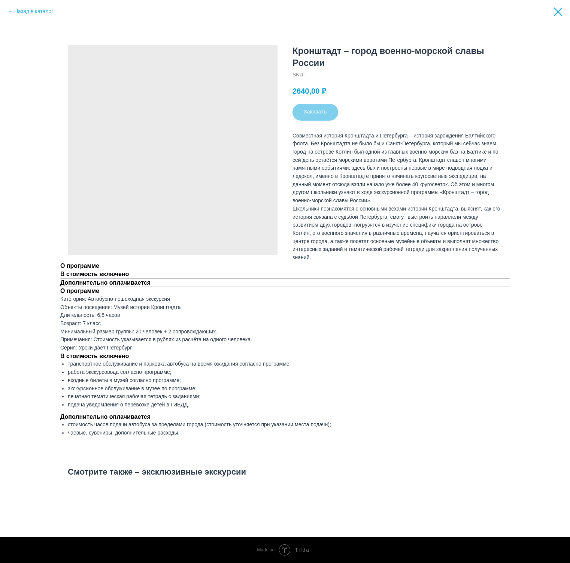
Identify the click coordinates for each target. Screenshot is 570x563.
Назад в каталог (34, 11)
